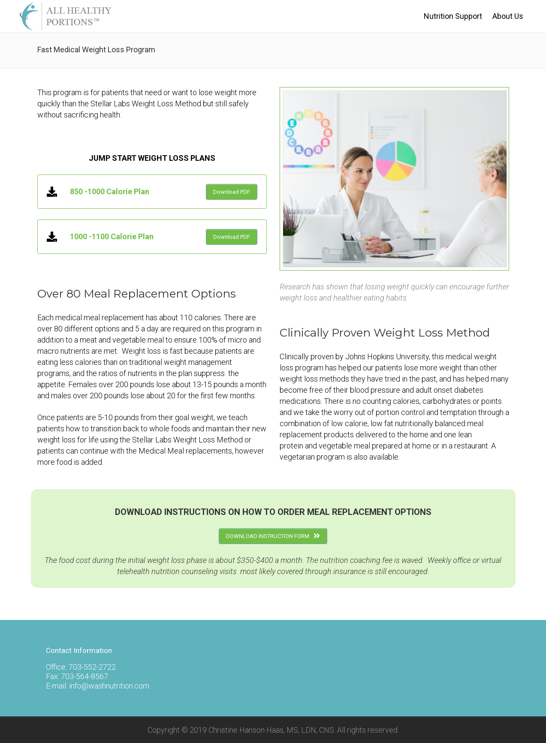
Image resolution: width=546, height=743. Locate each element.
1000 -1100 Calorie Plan (112, 236)
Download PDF (231, 192)
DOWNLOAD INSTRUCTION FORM (273, 536)
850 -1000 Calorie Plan (109, 191)
